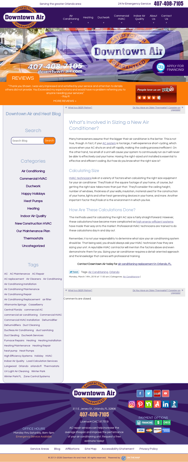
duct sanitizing (44, 330)
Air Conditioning (98, 272)
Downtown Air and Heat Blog (33, 114)
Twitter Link (74, 272)
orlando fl (35, 366)
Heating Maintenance (17, 345)
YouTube (165, 393)
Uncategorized (33, 246)
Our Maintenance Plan (33, 231)
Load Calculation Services (41, 361)
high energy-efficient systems (154, 221)
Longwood (10, 366)
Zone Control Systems (37, 376)
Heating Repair (41, 345)
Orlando (114, 272)
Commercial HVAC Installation (22, 320)
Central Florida (13, 309)
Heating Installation (49, 340)
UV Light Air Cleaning (16, 371)
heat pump (10, 351)
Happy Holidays (33, 193)
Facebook (140, 393)
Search (49, 140)
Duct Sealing (11, 335)
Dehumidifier (49, 320)
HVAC (49, 356)
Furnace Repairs (14, 340)
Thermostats (33, 238)
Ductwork (33, 186)
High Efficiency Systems (18, 356)
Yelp (157, 393)
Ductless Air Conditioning (19, 330)
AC (6, 274)
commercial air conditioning (21, 315)
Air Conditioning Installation (20, 284)
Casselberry (35, 304)
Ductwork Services (32, 335)
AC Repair (38, 274)
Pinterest (140, 404)
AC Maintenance (20, 274)
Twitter (148, 393)
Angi (157, 404)
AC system (109, 143)
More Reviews (63, 100)
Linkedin (165, 404)
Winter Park (38, 371)
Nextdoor (148, 404)
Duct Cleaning (31, 325)
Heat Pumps (33, 201)
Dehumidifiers (12, 325)
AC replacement (14, 279)
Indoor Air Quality (33, 216)
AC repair (75, 427)
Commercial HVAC (33, 178)
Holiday (39, 356)
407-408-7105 (94, 414)
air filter (46, 299)
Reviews (23, 78)
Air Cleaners (33, 279)
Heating (33, 208)
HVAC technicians (80, 178)
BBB (174, 404)
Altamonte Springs (15, 304)
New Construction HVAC (33, 223)
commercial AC (33, 309)
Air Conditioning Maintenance (21, 289)
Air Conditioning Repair (18, 294)
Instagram (131, 404)
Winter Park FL (12, 376)
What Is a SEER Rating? (80, 107)
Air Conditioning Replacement (22, 299)
